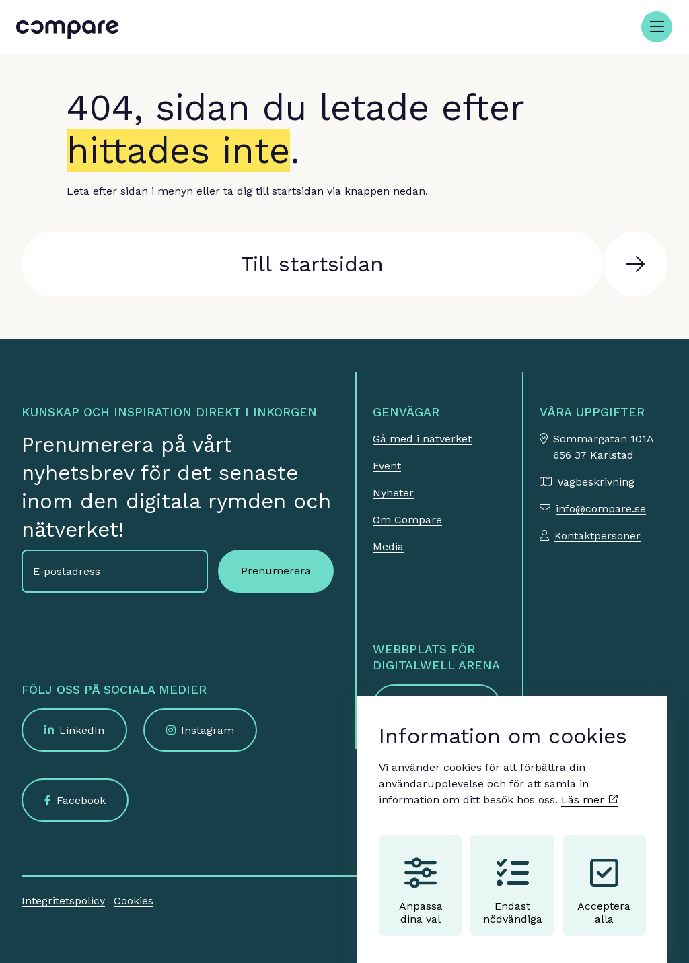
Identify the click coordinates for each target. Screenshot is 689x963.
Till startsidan (312, 264)
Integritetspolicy (63, 900)
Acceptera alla (603, 878)
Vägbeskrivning (595, 481)
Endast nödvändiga (512, 878)
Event (387, 465)
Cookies (133, 900)
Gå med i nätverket (422, 438)
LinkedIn (81, 730)
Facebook (81, 800)
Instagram (207, 730)
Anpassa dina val (421, 878)
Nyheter (393, 492)
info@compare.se (601, 508)
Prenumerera (276, 570)
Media (388, 546)
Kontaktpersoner (597, 535)
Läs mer (589, 787)
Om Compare (407, 519)
